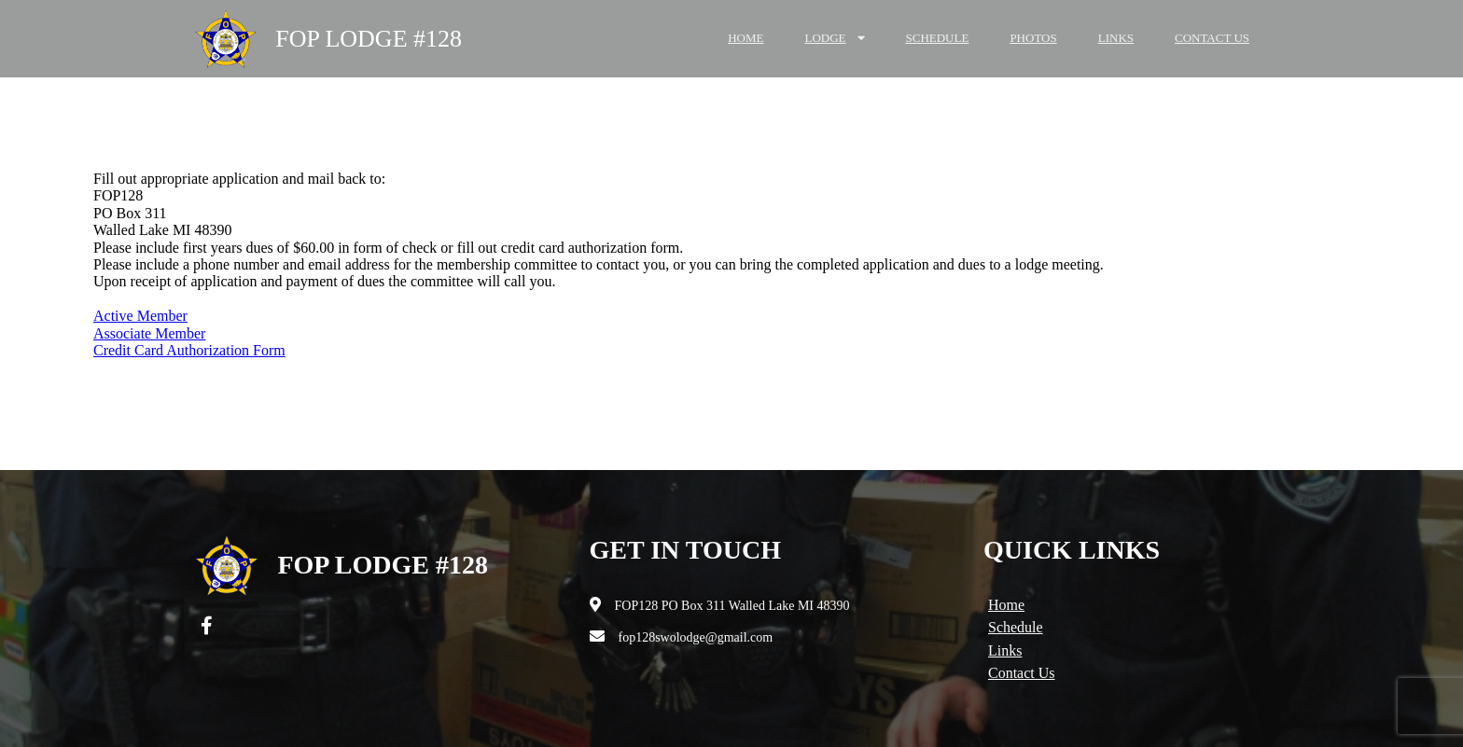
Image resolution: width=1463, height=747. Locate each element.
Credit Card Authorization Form (189, 350)
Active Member (140, 316)
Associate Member (149, 333)
